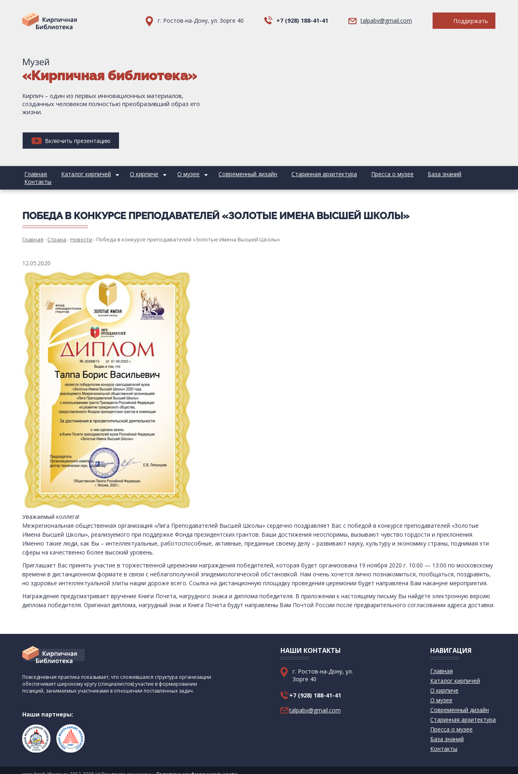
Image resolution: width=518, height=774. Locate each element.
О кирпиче (133, 174)
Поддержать (464, 21)
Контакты (451, 174)
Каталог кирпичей (79, 174)
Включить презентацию (71, 141)
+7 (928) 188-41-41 (302, 20)
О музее (173, 174)
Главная (33, 174)
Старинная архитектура (300, 174)
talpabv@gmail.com (386, 20)
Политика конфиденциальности (197, 766)
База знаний (411, 174)
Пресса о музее (363, 174)
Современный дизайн (228, 174)
